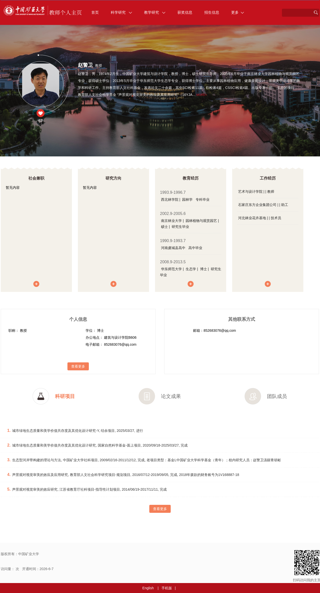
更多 (237, 12)
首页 (95, 12)
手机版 (166, 588)
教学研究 (154, 12)
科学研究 (121, 12)
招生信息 (211, 12)
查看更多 (78, 366)
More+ (201, 95)
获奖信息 (184, 12)
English (148, 588)
